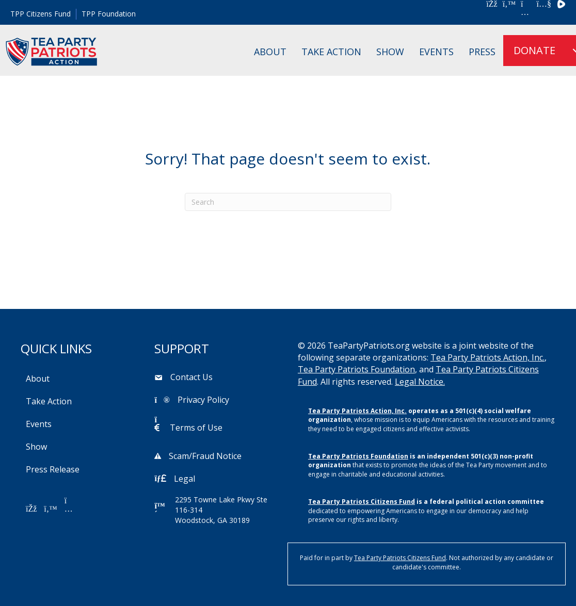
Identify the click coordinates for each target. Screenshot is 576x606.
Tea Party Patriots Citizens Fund (361, 501)
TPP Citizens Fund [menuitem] (40, 14)
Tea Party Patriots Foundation (356, 369)
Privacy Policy (203, 399)
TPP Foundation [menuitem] (109, 14)
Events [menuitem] (436, 51)
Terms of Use (196, 427)
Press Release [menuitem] (52, 469)
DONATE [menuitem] (534, 50)
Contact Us (191, 377)
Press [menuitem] (482, 51)
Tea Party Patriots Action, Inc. (487, 357)
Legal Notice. (420, 381)
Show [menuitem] (390, 51)
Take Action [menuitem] (331, 51)
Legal (184, 478)
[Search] (288, 202)
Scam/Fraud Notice (205, 456)
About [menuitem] (270, 51)
